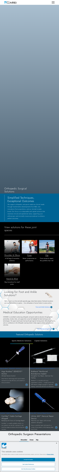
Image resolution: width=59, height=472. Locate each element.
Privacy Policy (50, 454)
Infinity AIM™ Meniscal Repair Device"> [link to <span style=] (44, 421)
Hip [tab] (37, 440)
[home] (10, 2)
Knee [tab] (31, 440)
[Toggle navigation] (53, 2)
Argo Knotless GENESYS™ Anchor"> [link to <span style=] (14, 375)
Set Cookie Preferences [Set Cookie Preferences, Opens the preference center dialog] (28, 464)
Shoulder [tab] (24, 440)
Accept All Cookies (28, 459)
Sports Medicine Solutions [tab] (21, 341)
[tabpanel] (29, 387)
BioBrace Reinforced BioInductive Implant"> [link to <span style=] (44, 377)
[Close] (56, 443)
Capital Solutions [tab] (40, 341)
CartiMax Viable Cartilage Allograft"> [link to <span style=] (14, 421)
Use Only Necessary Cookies (28, 469)
